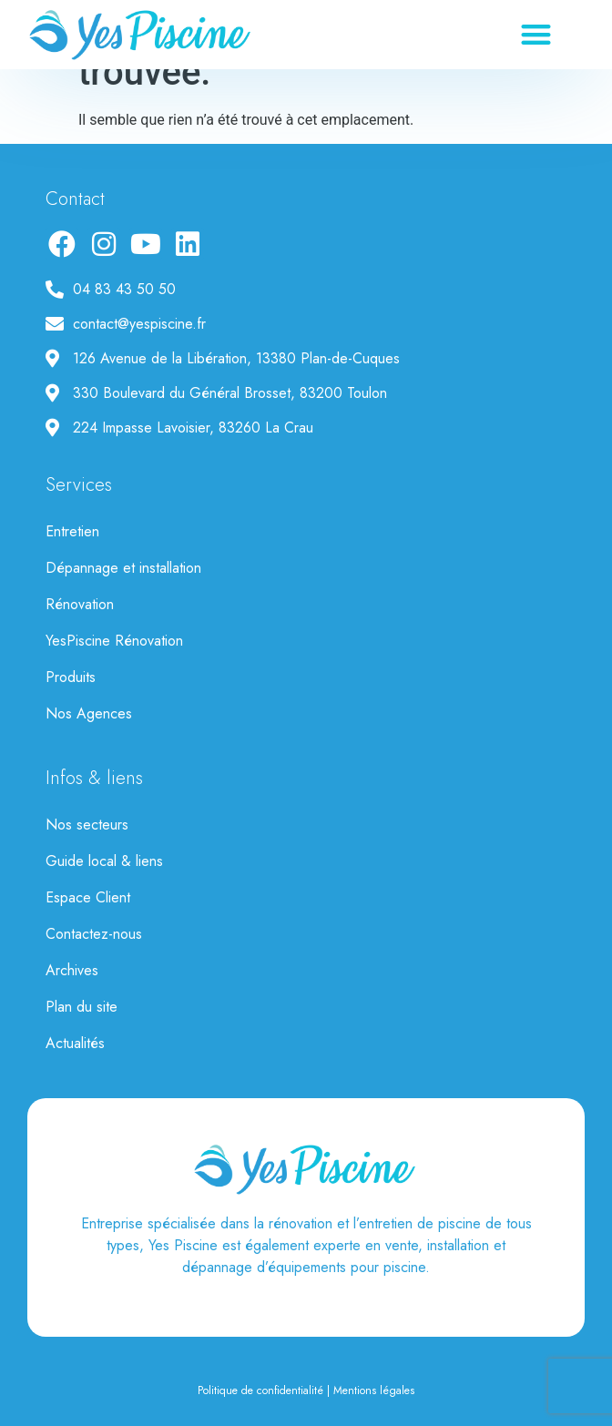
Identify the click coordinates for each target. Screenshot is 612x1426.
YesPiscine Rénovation (114, 640)
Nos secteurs (87, 824)
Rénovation (80, 604)
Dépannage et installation (123, 567)
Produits (71, 677)
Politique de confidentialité (260, 1390)
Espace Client (88, 897)
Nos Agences (89, 713)
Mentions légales (373, 1390)
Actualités (75, 1043)
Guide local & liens (104, 861)
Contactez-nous (94, 933)
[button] (537, 35)
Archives (72, 970)
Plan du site (81, 1006)
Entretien (72, 531)
